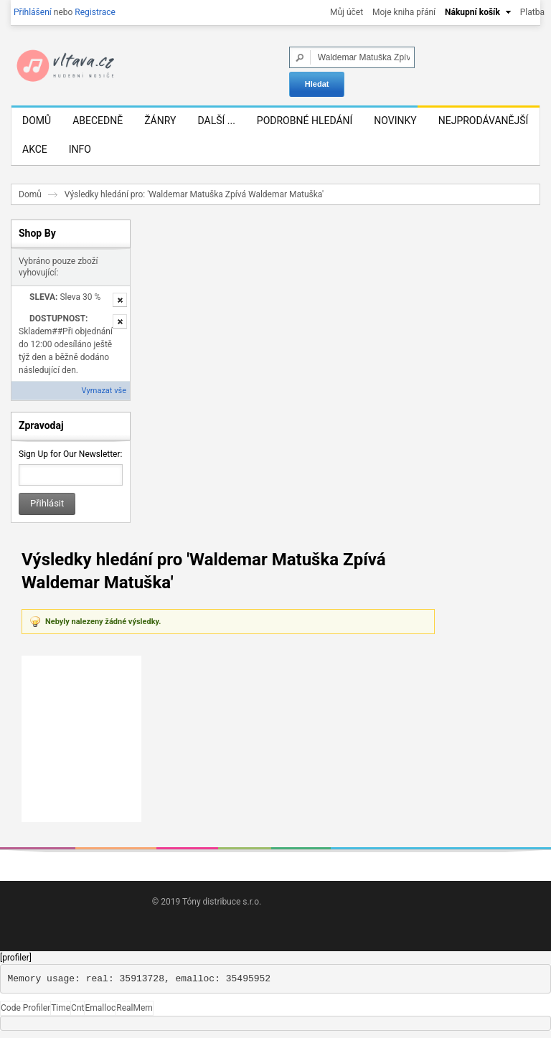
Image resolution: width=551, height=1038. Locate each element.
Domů (30, 194)
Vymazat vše (104, 390)
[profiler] (16, 958)
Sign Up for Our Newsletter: (70, 454)
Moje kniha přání (403, 12)
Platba (532, 12)
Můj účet (346, 12)
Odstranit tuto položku (120, 300)
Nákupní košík (472, 12)
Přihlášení (33, 12)
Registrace (95, 12)
